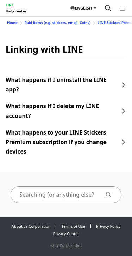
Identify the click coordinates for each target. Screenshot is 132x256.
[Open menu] (122, 8)
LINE (10, 4)
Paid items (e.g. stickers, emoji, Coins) (57, 22)
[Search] (108, 8)
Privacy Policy (108, 226)
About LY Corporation (31, 226)
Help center (16, 10)
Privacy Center (66, 233)
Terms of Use (73, 226)
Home (12, 22)
